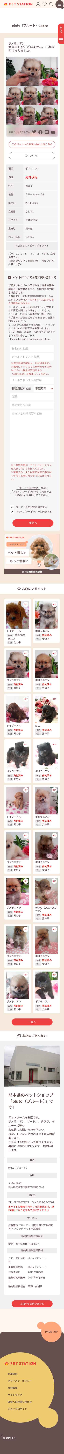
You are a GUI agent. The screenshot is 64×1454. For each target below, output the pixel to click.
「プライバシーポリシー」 (25, 491)
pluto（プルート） (30, 25)
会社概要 (12, 1388)
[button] (1, 1436)
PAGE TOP (51, 1331)
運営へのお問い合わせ (20, 1402)
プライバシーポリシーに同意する (34, 511)
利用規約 (12, 1374)
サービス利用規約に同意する (31, 507)
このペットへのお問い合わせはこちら (32, 144)
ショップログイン (17, 1409)
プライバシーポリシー (20, 1381)
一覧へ (32, 1022)
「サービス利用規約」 (28, 488)
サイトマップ (15, 1395)
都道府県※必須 (21, 388)
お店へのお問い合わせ (32, 1303)
